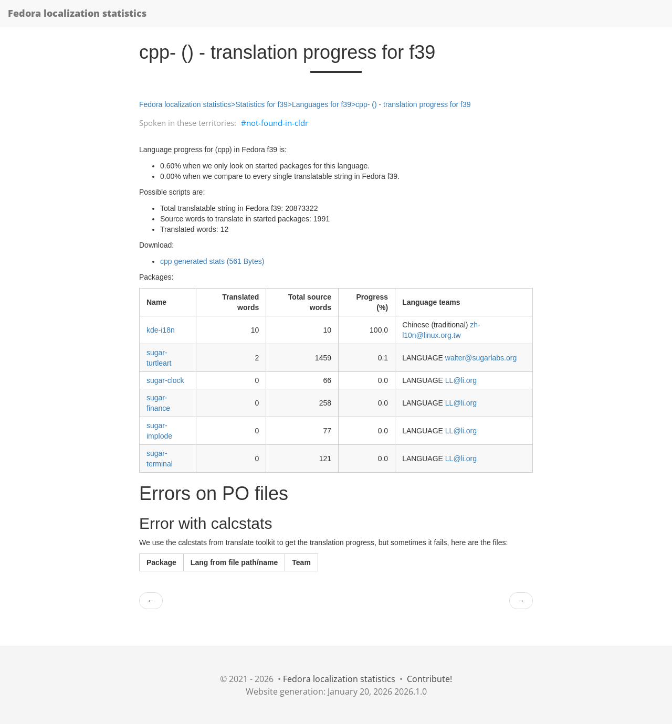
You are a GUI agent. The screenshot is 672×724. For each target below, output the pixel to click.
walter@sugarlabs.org (481, 358)
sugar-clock (165, 380)
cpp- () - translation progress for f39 (412, 104)
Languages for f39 (321, 104)
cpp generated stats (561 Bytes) (212, 261)
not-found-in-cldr (277, 123)
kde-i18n (160, 330)
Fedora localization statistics (77, 13)
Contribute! (429, 679)
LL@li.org (461, 380)
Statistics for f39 (261, 104)
